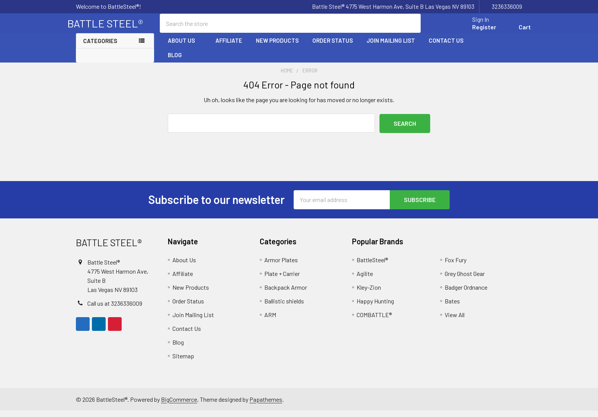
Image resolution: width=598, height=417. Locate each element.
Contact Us (446, 46)
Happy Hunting (375, 307)
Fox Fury (455, 266)
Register (475, 31)
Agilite (365, 280)
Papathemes (265, 405)
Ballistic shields (284, 307)
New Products (277, 46)
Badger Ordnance (466, 293)
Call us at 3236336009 (114, 309)
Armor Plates (281, 266)
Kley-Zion (369, 293)
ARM (270, 321)
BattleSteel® (372, 266)
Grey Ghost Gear (465, 280)
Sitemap (183, 362)
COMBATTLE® (374, 321)
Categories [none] (100, 47)
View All (455, 321)
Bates (452, 307)
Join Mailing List (391, 46)
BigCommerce (179, 405)
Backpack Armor (285, 293)
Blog (175, 61)
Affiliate (228, 46)
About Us (185, 46)
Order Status (332, 46)
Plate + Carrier (282, 280)
